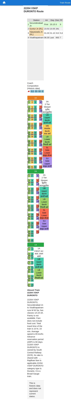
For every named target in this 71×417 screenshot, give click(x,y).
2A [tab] (35, 171)
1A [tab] (35, 245)
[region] (35, 60)
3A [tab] (35, 98)
